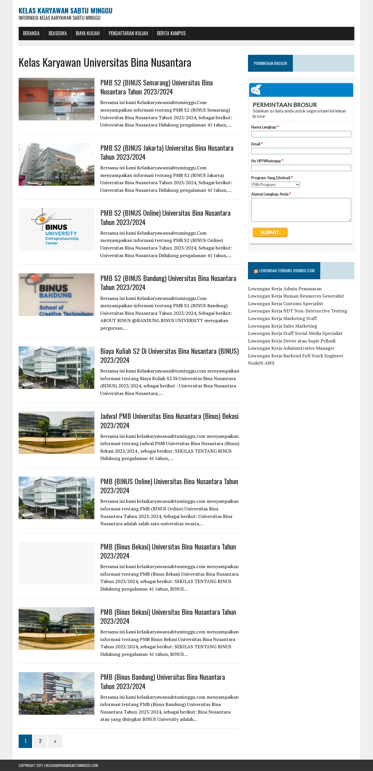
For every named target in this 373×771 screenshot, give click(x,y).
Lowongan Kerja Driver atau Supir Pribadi (291, 341)
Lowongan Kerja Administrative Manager (291, 348)
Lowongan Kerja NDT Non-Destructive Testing (297, 311)
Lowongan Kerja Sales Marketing (282, 326)
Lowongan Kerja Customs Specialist (285, 303)
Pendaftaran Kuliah (128, 33)
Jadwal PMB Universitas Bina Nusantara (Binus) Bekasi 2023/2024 (169, 420)
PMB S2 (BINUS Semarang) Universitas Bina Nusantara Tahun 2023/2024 (156, 86)
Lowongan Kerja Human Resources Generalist (296, 296)
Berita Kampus (171, 33)
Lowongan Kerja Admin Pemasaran (285, 288)
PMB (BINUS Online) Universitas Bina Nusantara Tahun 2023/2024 (169, 485)
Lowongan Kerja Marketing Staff (282, 318)
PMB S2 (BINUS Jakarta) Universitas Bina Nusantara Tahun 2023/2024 (166, 152)
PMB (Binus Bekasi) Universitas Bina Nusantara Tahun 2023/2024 (168, 551)
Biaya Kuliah (88, 33)
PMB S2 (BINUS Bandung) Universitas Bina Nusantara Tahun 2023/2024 (168, 282)
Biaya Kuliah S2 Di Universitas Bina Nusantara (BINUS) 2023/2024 (169, 355)
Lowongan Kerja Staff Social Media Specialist (295, 333)
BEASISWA (58, 33)
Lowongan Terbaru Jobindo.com (286, 270)
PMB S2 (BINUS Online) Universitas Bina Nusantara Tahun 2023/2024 (165, 217)
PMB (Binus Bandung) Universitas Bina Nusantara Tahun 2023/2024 (162, 681)
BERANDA (31, 33)
